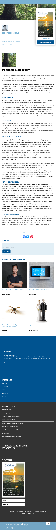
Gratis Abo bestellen (45, 42)
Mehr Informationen (11, 528)
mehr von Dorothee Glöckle (11, 42)
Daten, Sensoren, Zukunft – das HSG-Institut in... (13, 430)
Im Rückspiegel (5, 433)
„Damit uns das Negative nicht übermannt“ (12, 416)
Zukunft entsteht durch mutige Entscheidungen (13, 423)
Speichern (6, 251)
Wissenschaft (5, 393)
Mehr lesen (6, 362)
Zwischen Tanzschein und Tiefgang (10, 426)
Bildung (4, 390)
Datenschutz (28, 511)
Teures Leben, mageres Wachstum (9, 419)
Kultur (4, 396)
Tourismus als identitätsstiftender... (10, 440)
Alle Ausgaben (45, 38)
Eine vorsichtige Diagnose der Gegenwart (11, 436)
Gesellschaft (5, 386)
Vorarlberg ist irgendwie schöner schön (11, 413)
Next (52, 360)
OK (48, 523)
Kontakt (12, 511)
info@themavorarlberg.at (40, 511)
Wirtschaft (5, 383)
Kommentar (5, 245)
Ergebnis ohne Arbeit (6, 409)
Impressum (20, 511)
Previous (3, 360)
